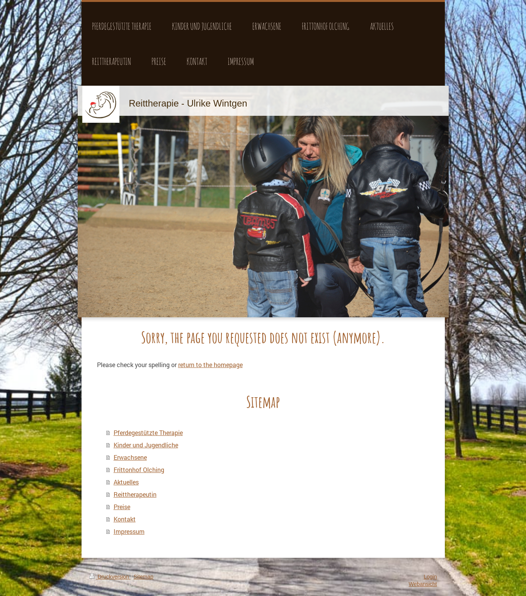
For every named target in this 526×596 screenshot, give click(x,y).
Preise (122, 507)
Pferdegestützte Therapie (148, 432)
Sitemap (143, 577)
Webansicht (423, 584)
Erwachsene (130, 457)
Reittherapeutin (135, 494)
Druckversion (110, 577)
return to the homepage (210, 365)
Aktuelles (126, 482)
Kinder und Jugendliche (146, 445)
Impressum (129, 531)
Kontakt (125, 519)
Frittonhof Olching (139, 470)
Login (430, 577)
